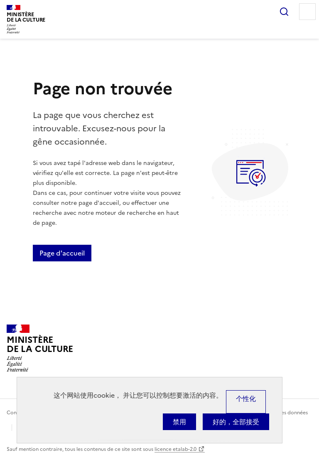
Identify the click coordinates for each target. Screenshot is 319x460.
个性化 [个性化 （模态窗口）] (246, 398)
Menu (307, 11)
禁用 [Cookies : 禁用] (179, 422)
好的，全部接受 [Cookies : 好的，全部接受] (236, 422)
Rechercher (284, 11)
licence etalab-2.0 (175, 449)
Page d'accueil (62, 253)
